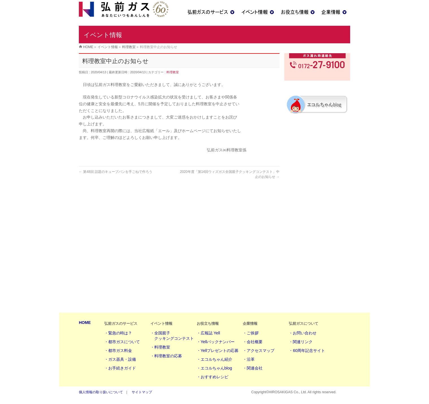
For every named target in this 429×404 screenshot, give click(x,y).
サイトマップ (142, 392)
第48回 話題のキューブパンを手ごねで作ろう (115, 180)
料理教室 (172, 80)
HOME (85, 323)
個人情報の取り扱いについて (101, 392)
